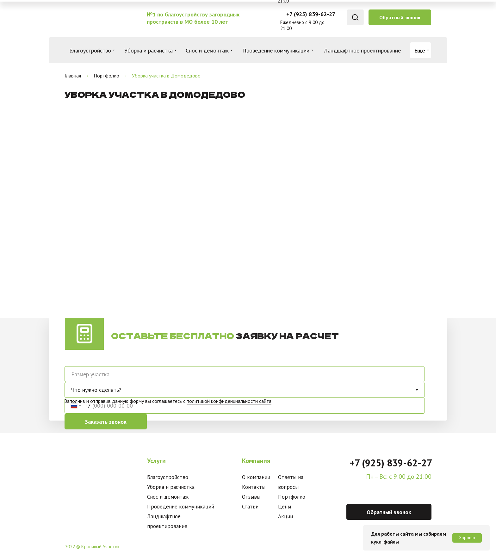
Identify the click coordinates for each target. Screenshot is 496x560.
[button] (400, 17)
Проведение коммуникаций (180, 506)
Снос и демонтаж (168, 496)
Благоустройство (167, 477)
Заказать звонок (106, 421)
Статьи (250, 506)
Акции (285, 516)
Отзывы (251, 496)
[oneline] (245, 374)
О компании (256, 477)
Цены (284, 506)
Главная (73, 76)
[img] (96, 17)
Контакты (253, 486)
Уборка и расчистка (171, 486)
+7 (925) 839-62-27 (310, 14)
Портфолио (106, 76)
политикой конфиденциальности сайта (229, 401)
